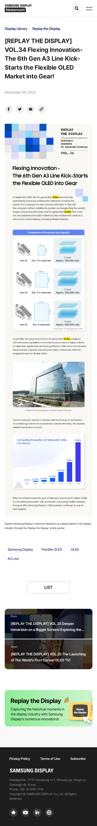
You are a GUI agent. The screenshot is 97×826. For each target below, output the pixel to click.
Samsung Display (20, 549)
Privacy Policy (19, 759)
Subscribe (78, 759)
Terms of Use (50, 759)
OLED (75, 549)
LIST (48, 587)
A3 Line (13, 559)
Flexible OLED (52, 549)
